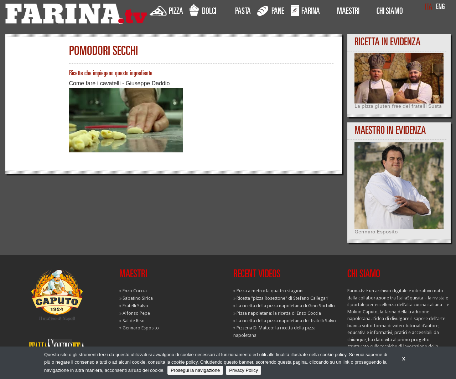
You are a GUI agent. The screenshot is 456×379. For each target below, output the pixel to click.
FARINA (305, 10)
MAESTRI (348, 12)
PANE (270, 10)
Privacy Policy (243, 370)
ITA (428, 8)
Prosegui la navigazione (195, 370)
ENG (440, 7)
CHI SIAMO (390, 12)
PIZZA (166, 10)
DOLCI (203, 10)
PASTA (243, 12)
